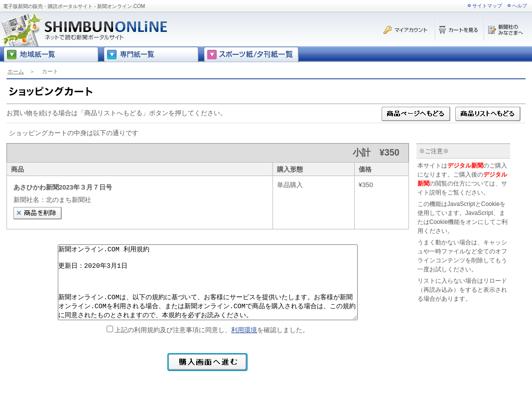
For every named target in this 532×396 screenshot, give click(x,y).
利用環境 (244, 330)
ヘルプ (519, 5)
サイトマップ (487, 5)
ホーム (15, 71)
